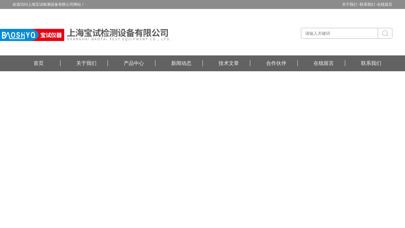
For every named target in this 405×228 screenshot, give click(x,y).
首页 (39, 63)
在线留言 (384, 4)
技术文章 (229, 63)
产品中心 (134, 63)
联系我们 (371, 63)
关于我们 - (350, 4)
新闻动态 (181, 63)
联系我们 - (368, 4)
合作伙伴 (276, 63)
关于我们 (86, 63)
